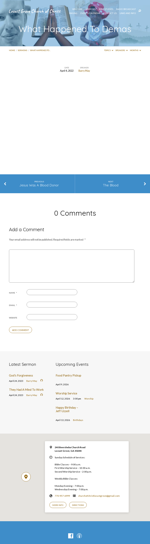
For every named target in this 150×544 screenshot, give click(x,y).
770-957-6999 (62, 495)
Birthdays (78, 420)
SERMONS (91, 9)
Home (12, 50)
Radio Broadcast (126, 9)
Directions (78, 505)
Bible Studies (106, 9)
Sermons (22, 50)
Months (135, 50)
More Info (57, 505)
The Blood (110, 185)
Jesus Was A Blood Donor (39, 185)
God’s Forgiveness (21, 375)
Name (13, 293)
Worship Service (66, 393)
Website (13, 318)
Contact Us (110, 13)
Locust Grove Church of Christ (34, 11)
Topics (108, 50)
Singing (73, 13)
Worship (88, 398)
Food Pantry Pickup (68, 375)
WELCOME (77, 9)
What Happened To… (40, 50)
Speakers (121, 50)
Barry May (84, 70)
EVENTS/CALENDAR (90, 13)
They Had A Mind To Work (26, 389)
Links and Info (128, 13)
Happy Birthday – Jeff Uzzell (67, 409)
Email (13, 305)
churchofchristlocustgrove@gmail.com (99, 495)
